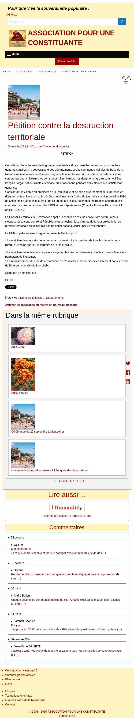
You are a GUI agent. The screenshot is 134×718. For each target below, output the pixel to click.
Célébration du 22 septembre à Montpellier (37, 431)
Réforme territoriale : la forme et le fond (67, 515)
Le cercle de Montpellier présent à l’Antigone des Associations (49, 470)
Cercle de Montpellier (56, 146)
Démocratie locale (31, 297)
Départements (55, 297)
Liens (8, 683)
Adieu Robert (19, 392)
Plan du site (12, 679)
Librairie (10, 691)
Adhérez (11, 14)
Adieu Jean (18, 346)
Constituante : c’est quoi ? (21, 670)
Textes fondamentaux (18, 695)
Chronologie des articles (20, 675)
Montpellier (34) (48, 72)
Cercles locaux (25, 72)
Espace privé (67, 715)
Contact (10, 704)
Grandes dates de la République (25, 700)
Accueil (7, 72)
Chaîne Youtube (67, 61)
